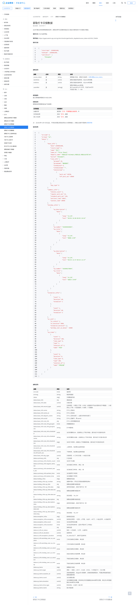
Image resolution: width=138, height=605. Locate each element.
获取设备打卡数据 (9, 149)
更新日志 (62, 8)
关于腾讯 (55, 598)
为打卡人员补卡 (8, 140)
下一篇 (110, 586)
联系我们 (71, 8)
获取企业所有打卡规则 (10, 118)
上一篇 (35, 586)
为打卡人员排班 (8, 136)
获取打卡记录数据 (9, 124)
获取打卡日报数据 (9, 127)
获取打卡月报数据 (9, 130)
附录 (54, 8)
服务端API (27, 8)
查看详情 (89, 122)
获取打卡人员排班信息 (10, 133)
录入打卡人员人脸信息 (10, 146)
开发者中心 (20, 3)
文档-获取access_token (95, 76)
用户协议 (60, 598)
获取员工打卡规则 (9, 121)
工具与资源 (46, 8)
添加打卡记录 (8, 143)
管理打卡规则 (8, 152)
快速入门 (18, 8)
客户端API (37, 8)
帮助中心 (66, 598)
